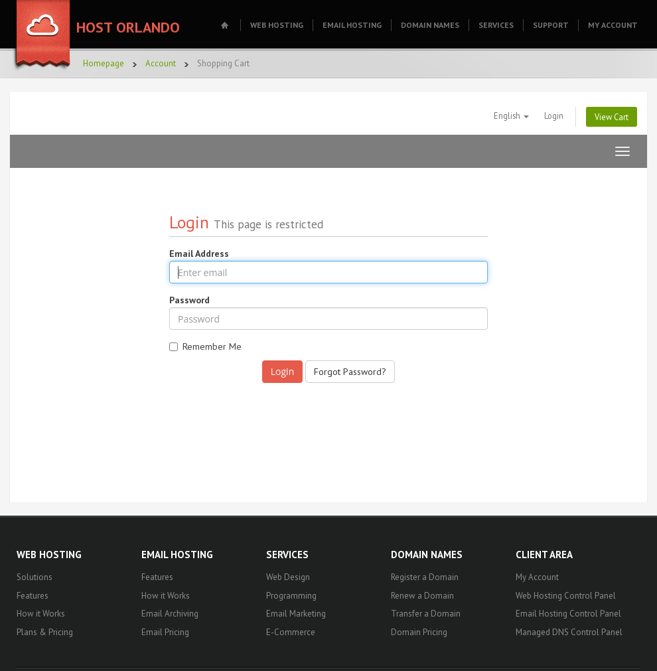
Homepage (103, 63)
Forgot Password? (350, 372)
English (511, 115)
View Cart (611, 117)
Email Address (199, 254)
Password (189, 300)
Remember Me (205, 346)
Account (160, 63)
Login (553, 115)
